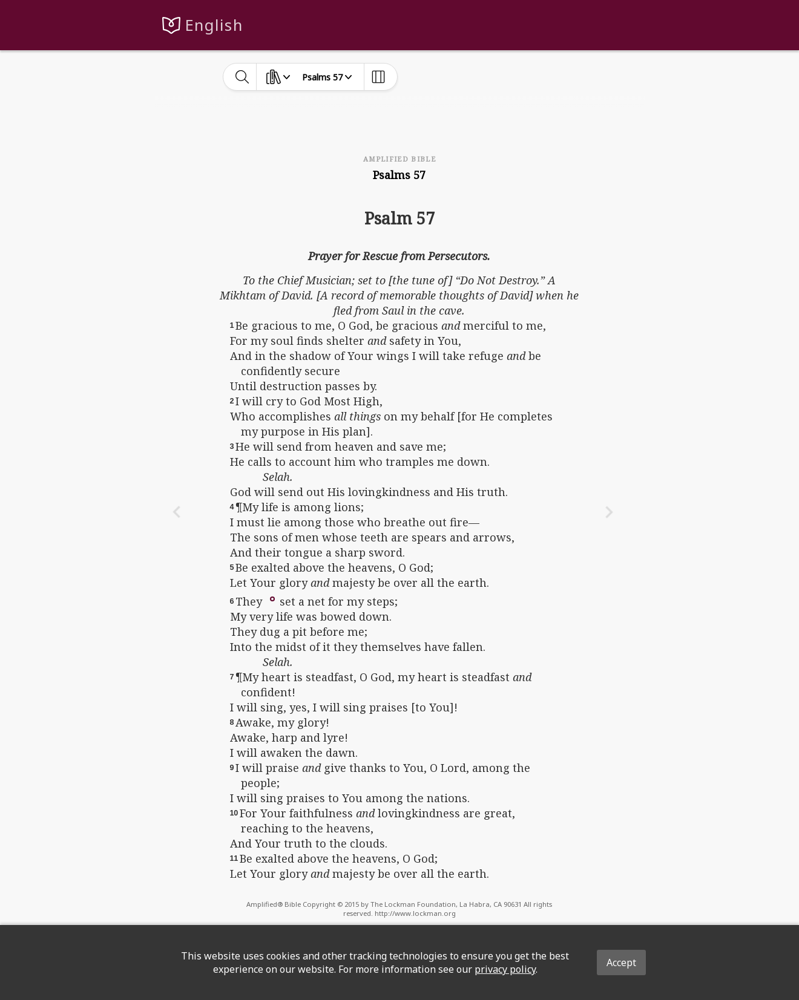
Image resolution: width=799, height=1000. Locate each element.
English (214, 25)
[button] (272, 597)
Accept (621, 962)
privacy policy (505, 969)
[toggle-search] (242, 77)
